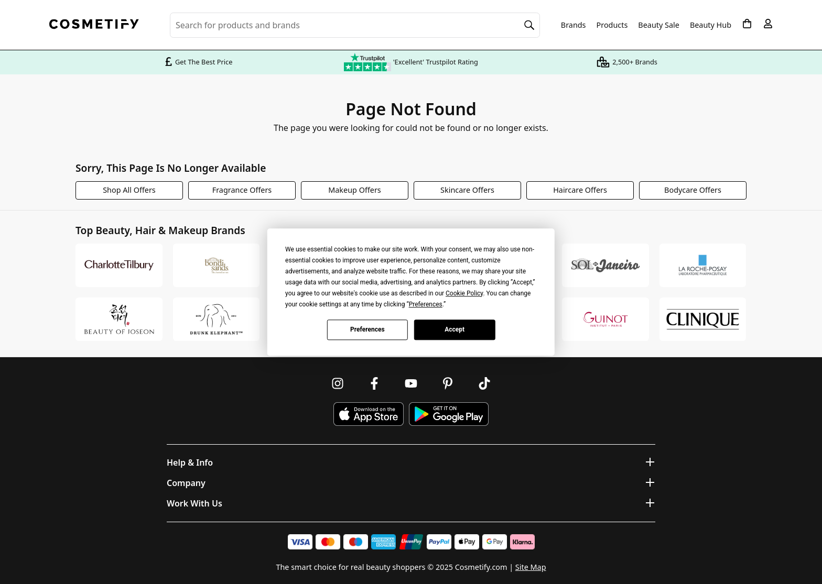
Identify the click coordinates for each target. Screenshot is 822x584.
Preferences (367, 329)
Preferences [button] (425, 304)
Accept (454, 329)
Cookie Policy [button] (464, 293)
